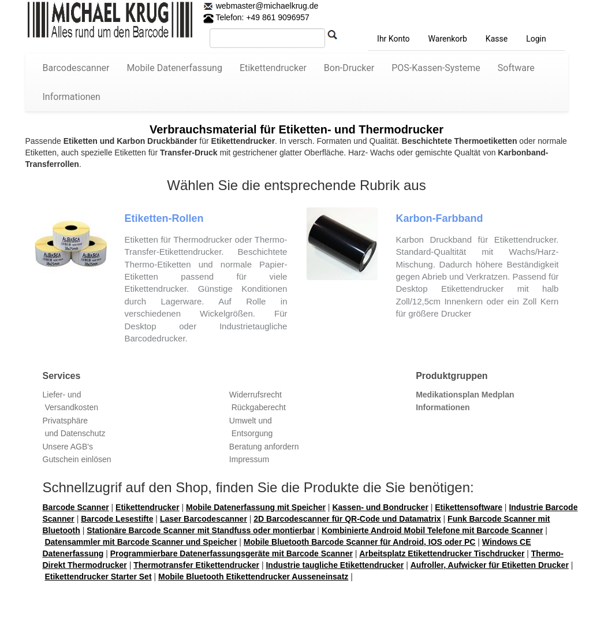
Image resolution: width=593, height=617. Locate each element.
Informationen (71, 96)
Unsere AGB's (68, 446)
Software (516, 67)
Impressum (249, 459)
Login (536, 38)
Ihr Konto (393, 38)
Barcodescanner (76, 67)
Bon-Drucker (349, 67)
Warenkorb (447, 38)
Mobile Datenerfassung (174, 67)
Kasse (497, 38)
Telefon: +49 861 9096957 (256, 17)
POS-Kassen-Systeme (435, 67)
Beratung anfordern (264, 446)
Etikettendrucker (273, 67)
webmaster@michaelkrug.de (266, 5)
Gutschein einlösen (77, 459)
